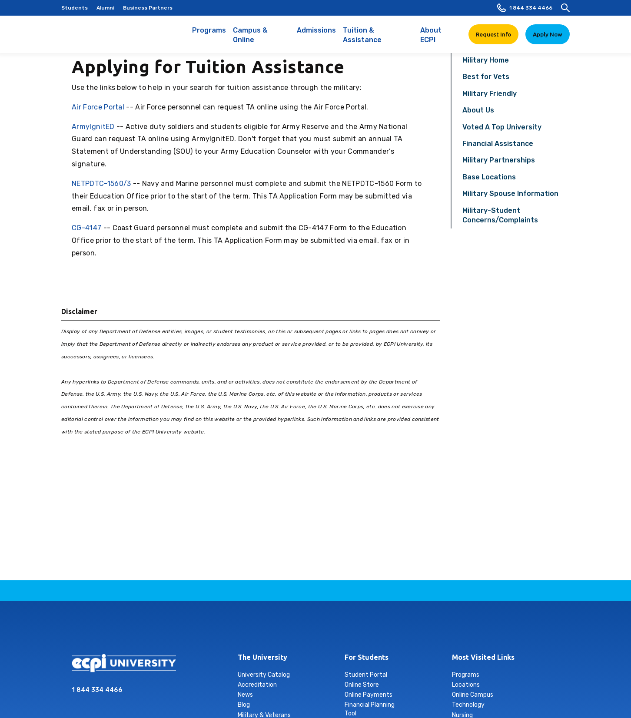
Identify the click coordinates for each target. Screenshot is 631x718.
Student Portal (366, 674)
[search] (565, 7)
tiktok (326, 629)
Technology (468, 704)
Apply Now (547, 34)
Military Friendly (489, 93)
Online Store (362, 684)
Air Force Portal (98, 107)
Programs (209, 34)
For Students (367, 657)
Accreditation (257, 684)
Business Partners (148, 8)
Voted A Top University (501, 127)
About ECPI (439, 39)
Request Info (493, 34)
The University (262, 657)
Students (74, 8)
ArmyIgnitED (93, 126)
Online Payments (368, 694)
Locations (466, 684)
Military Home (485, 60)
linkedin (305, 629)
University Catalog (264, 674)
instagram (285, 629)
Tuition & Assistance (378, 39)
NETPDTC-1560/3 (101, 183)
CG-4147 (86, 228)
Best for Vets (485, 77)
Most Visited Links (483, 657)
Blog (244, 704)
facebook (265, 629)
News (245, 694)
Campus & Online (261, 39)
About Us (478, 110)
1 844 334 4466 (524, 7)
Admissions (316, 34)
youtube (367, 629)
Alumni (105, 8)
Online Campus (472, 694)
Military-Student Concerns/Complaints (500, 215)
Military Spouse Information (510, 193)
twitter (346, 629)
